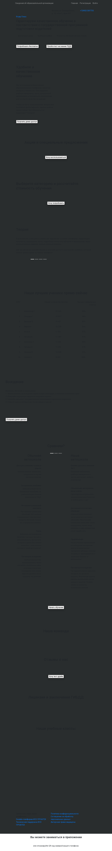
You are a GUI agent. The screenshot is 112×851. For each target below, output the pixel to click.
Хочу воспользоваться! (56, 157)
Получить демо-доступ (27, 122)
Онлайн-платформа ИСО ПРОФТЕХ (31, 819)
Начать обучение (56, 607)
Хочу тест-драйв (56, 676)
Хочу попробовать (56, 203)
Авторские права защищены (63, 822)
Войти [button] (95, 3)
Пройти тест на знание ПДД (59, 46)
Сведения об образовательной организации (34, 3)
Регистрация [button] (85, 3)
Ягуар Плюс (21, 17)
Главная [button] (74, 3)
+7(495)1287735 (87, 11)
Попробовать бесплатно (27, 46)
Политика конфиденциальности (64, 814)
